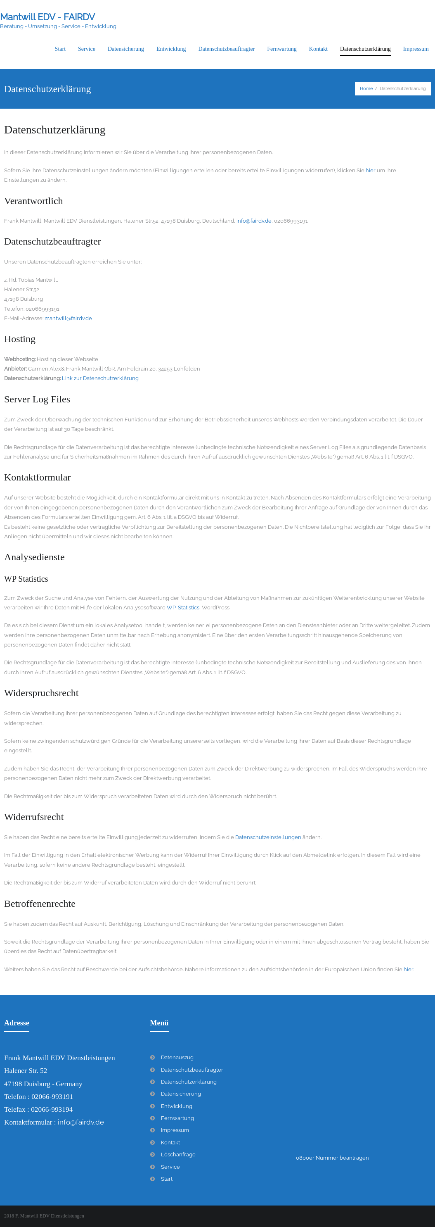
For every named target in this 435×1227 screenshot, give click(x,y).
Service (170, 1167)
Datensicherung (181, 1094)
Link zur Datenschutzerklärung (100, 378)
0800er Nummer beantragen (332, 1158)
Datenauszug (177, 1057)
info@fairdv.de (254, 221)
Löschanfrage (178, 1154)
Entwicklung (176, 1106)
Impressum (175, 1130)
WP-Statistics (183, 607)
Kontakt (170, 1142)
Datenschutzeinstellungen (268, 837)
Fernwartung (177, 1118)
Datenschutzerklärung (189, 1082)
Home (366, 88)
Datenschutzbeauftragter (192, 1070)
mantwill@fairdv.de (68, 318)
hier (371, 170)
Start (167, 1179)
